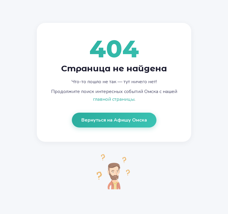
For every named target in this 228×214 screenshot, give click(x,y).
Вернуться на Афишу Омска (114, 120)
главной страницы (113, 99)
